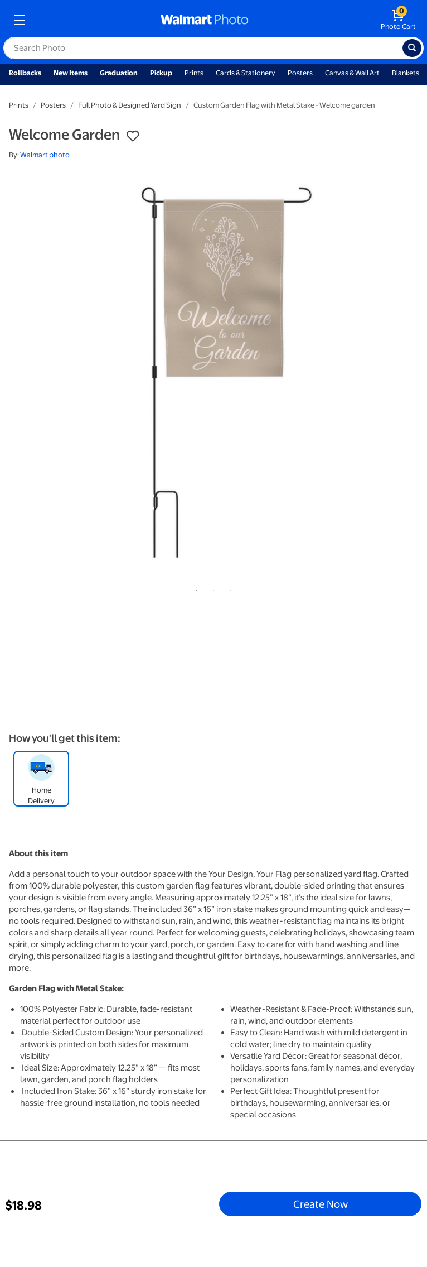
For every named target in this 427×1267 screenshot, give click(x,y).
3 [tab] (228, 588)
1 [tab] (194, 588)
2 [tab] (211, 588)
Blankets (405, 73)
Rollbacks (25, 73)
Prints (194, 73)
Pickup (161, 73)
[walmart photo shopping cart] (398, 20)
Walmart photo (45, 155)
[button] (132, 136)
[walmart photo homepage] (204, 20)
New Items (71, 73)
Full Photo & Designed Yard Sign (129, 105)
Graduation (119, 73)
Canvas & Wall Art (352, 73)
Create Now (320, 1204)
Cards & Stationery (245, 73)
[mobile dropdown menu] (19, 20)
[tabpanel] (213, 374)
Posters (300, 73)
